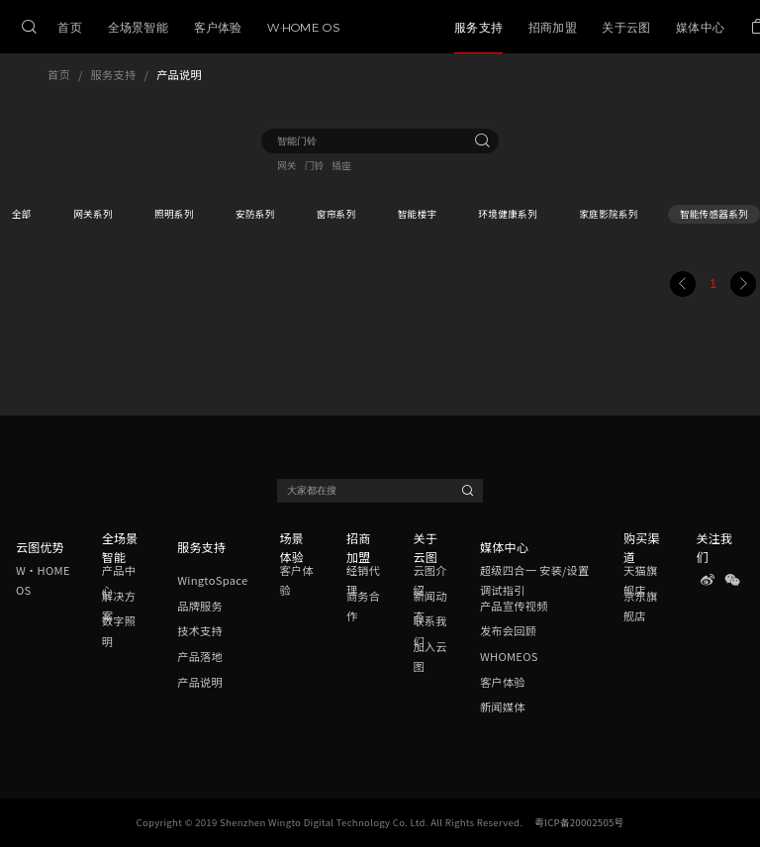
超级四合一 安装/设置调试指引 (535, 581)
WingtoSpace (212, 580)
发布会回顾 (508, 630)
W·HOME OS (43, 581)
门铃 (315, 165)
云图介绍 (429, 581)
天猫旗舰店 (640, 581)
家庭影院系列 (608, 214)
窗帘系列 (336, 214)
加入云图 (429, 656)
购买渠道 (641, 547)
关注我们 (714, 547)
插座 (342, 165)
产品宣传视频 (514, 605)
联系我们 (429, 631)
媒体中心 (504, 546)
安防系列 (255, 214)
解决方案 (119, 605)
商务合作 (363, 605)
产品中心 (119, 581)
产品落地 (200, 656)
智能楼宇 (417, 214)
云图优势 (40, 546)
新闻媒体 (502, 706)
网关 (287, 165)
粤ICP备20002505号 (578, 822)
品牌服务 (200, 605)
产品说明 (179, 74)
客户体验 (296, 581)
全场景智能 (120, 547)
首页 (59, 74)
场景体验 (291, 547)
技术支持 (200, 630)
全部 (22, 214)
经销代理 (363, 581)
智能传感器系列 (714, 214)
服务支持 (114, 74)
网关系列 (93, 214)
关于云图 (425, 547)
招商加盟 (358, 547)
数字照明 (119, 631)
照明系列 (174, 214)
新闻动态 (429, 605)
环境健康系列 (508, 214)
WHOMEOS (509, 656)
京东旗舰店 (640, 605)
